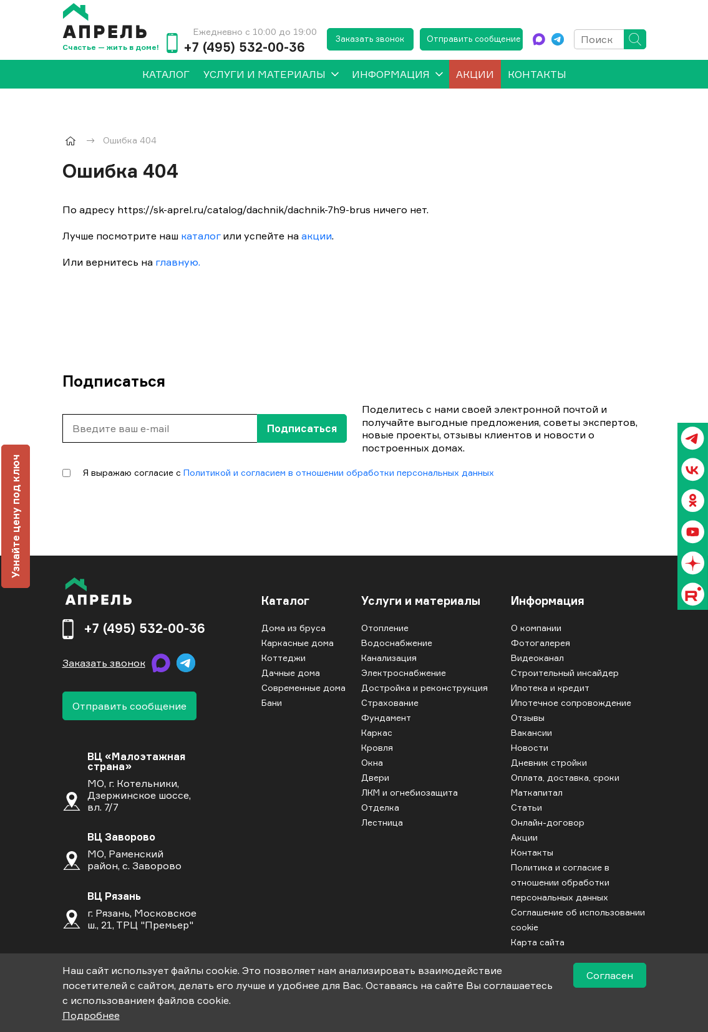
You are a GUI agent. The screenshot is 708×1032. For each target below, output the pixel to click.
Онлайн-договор (547, 822)
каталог (200, 235)
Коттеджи (283, 657)
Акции (475, 74)
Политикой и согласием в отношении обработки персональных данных (338, 472)
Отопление (385, 627)
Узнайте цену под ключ (15, 516)
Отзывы (528, 717)
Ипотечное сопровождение (571, 702)
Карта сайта (538, 942)
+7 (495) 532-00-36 (244, 47)
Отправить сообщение (474, 39)
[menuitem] (165, 74)
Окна (372, 762)
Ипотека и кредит (550, 687)
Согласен (609, 975)
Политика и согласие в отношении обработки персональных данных (560, 882)
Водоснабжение (396, 642)
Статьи (526, 807)
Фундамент (386, 717)
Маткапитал (537, 792)
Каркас (376, 732)
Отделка (380, 807)
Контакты (537, 74)
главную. (177, 262)
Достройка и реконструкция (424, 687)
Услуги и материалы (264, 74)
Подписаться (302, 428)
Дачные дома (290, 672)
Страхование (390, 702)
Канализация (389, 657)
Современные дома (303, 687)
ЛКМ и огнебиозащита (409, 792)
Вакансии (531, 732)
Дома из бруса (293, 627)
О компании (536, 627)
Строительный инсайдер (565, 672)
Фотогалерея (540, 642)
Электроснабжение (403, 672)
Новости (529, 747)
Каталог (285, 601)
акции (316, 235)
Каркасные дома (297, 642)
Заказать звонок (370, 39)
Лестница (382, 822)
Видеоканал (537, 657)
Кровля (377, 747)
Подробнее (91, 1015)
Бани (271, 702)
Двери (375, 777)
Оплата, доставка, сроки (565, 777)
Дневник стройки (549, 762)
